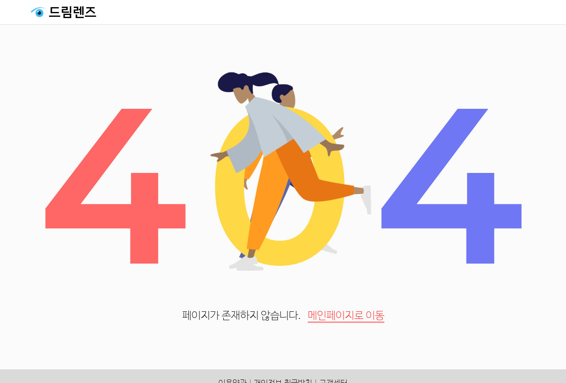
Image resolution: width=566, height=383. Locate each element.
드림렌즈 (72, 12)
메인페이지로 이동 (346, 316)
